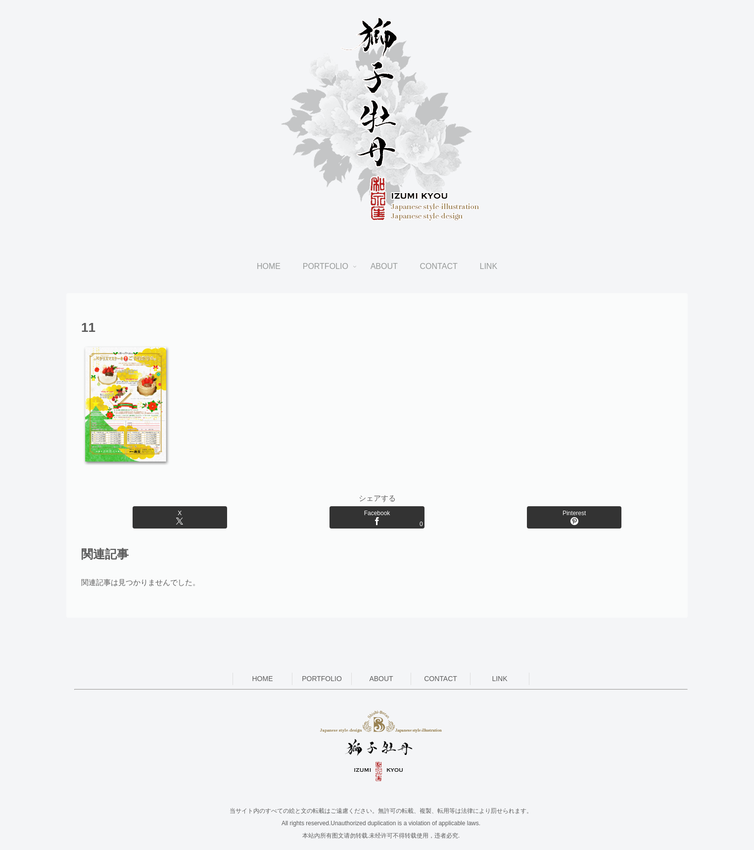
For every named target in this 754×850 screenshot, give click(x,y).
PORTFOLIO (322, 679)
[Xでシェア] (180, 517)
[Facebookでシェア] (377, 517)
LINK (499, 679)
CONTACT (440, 679)
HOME (262, 679)
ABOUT (381, 679)
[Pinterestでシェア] (574, 517)
